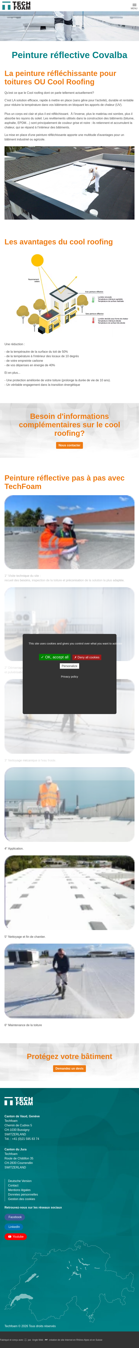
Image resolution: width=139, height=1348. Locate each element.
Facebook (15, 1217)
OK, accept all (54, 657)
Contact (13, 1185)
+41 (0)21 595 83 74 (25, 1138)
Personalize (69, 666)
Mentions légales (19, 1190)
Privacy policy (69, 676)
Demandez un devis (69, 1068)
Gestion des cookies (21, 1199)
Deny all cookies (86, 657)
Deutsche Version (20, 1181)
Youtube (16, 1236)
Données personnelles (23, 1194)
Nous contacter (69, 445)
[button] (134, 5)
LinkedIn (14, 1226)
